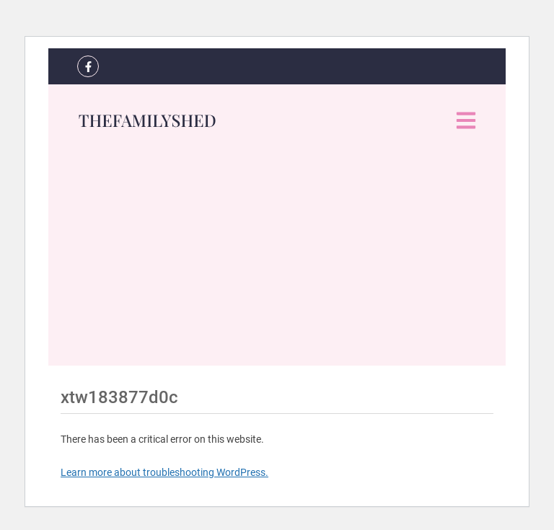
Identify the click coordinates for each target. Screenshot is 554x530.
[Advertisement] (277, 265)
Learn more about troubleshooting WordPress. (164, 472)
